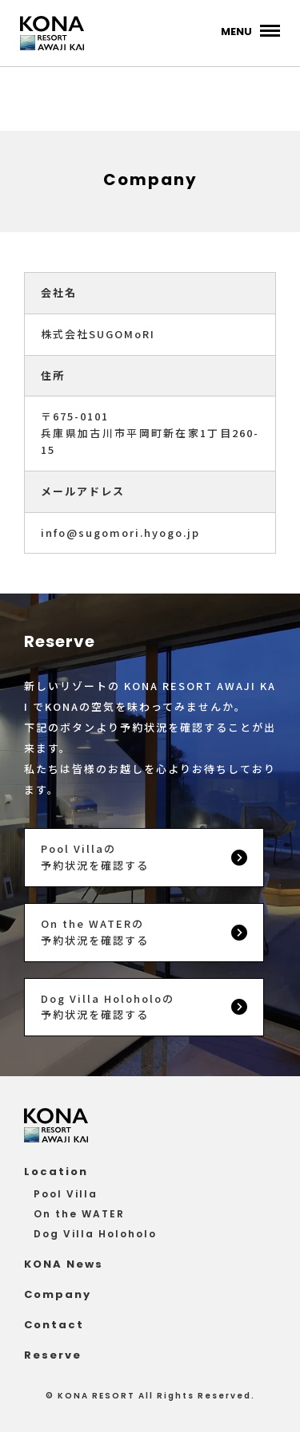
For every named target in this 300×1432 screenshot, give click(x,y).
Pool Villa (66, 1194)
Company (57, 1294)
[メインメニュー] (250, 30)
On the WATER (79, 1214)
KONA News (63, 1264)
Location (56, 1171)
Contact (54, 1324)
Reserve (53, 1355)
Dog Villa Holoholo (95, 1234)
